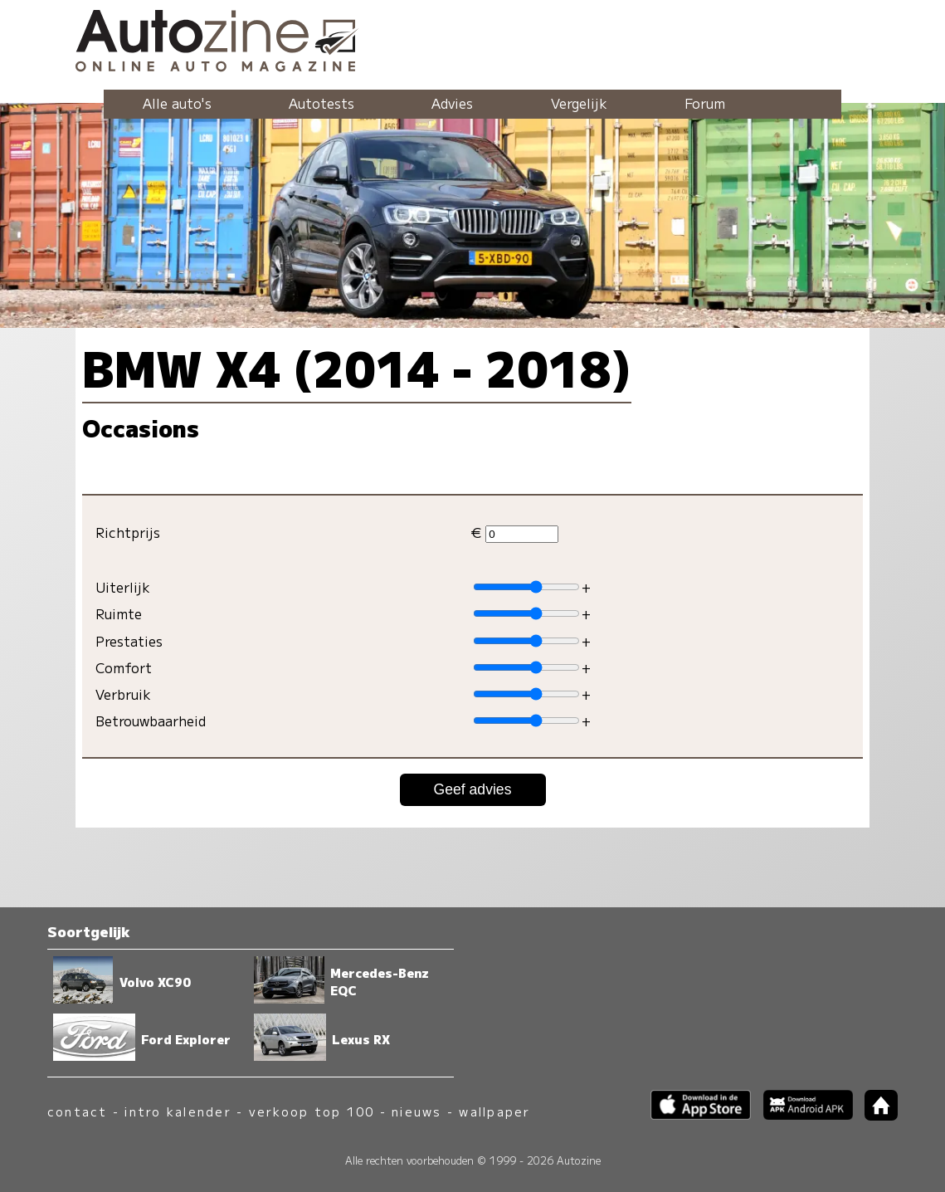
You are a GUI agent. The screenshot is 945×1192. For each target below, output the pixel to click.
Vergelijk (579, 103)
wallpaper (494, 1111)
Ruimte (118, 613)
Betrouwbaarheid (150, 720)
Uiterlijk (122, 587)
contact (77, 1111)
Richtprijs (127, 532)
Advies (452, 103)
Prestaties (129, 641)
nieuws (416, 1111)
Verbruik (123, 694)
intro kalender (177, 1111)
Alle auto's (177, 103)
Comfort (123, 667)
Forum (704, 103)
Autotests (321, 103)
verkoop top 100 (312, 1111)
